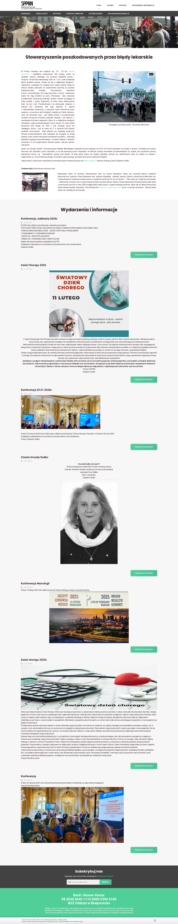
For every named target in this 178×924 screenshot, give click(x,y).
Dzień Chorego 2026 (33, 266)
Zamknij (155, 920)
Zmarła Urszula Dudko (34, 458)
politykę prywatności (105, 877)
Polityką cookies (62, 919)
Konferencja (28, 777)
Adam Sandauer (90, 162)
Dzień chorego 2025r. (34, 661)
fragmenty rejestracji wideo (110, 189)
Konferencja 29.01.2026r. (36, 391)
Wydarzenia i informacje (89, 211)
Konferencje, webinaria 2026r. (39, 219)
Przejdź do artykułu (144, 256)
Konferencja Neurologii (35, 584)
